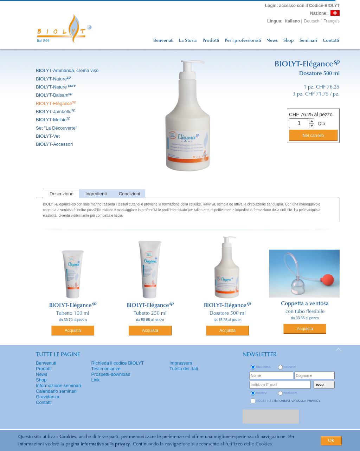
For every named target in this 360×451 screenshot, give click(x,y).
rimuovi (290, 393)
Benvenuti (163, 40)
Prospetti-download (110, 374)
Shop (288, 40)
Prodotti (210, 40)
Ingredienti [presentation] (96, 193)
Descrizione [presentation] (61, 193)
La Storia (188, 40)
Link (95, 380)
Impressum (180, 363)
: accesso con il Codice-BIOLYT (302, 5)
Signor (289, 367)
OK (331, 441)
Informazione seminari (58, 385)
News (272, 40)
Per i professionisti (243, 40)
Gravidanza (47, 396)
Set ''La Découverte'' (57, 128)
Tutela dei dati (183, 368)
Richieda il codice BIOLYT (117, 363)
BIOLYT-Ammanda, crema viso (67, 70)
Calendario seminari (56, 391)
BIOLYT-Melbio (54, 119)
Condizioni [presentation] (129, 193)
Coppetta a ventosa (305, 304)
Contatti (331, 40)
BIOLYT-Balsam (54, 95)
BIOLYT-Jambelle (56, 111)
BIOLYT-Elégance (56, 103)
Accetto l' (288, 401)
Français (331, 21)
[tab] (61, 193)
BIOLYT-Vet (48, 136)
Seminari (308, 40)
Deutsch (312, 21)
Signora (263, 367)
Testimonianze (105, 368)
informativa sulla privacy (105, 444)
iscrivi (262, 393)
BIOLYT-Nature (54, 78)
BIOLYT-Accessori (55, 144)
